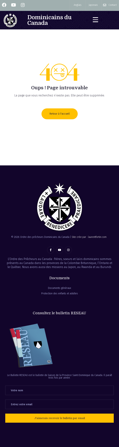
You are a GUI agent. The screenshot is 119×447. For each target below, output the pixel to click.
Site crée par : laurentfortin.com (89, 237)
